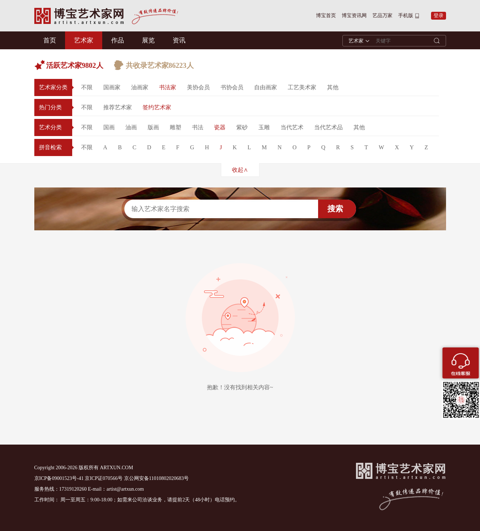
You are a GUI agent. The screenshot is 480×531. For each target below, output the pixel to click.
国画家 (111, 87)
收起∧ (240, 170)
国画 (109, 127)
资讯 (179, 40)
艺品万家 (382, 15)
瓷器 (220, 127)
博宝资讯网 (354, 15)
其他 (332, 87)
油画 (131, 127)
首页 (49, 40)
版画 (153, 127)
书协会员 (232, 87)
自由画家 (265, 87)
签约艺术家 (157, 107)
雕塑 (175, 127)
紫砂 (242, 127)
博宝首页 (326, 15)
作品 (117, 40)
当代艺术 (292, 127)
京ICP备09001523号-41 (59, 478)
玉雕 (264, 127)
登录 (439, 15)
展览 (148, 40)
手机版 (405, 15)
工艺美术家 (302, 87)
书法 (197, 127)
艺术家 (83, 40)
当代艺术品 (328, 127)
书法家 (167, 87)
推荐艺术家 (117, 107)
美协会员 (198, 87)
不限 (87, 87)
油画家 (139, 87)
